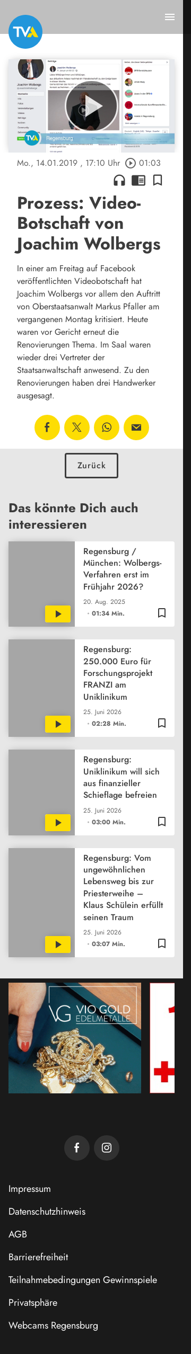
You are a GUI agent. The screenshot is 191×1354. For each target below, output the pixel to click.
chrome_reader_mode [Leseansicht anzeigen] (138, 180)
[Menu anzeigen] (170, 17)
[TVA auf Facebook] (77, 1148)
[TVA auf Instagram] (106, 1148)
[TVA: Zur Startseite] (25, 32)
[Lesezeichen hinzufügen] (157, 180)
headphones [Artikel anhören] (119, 180)
